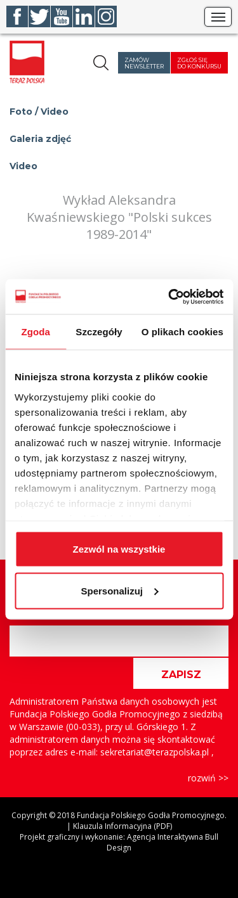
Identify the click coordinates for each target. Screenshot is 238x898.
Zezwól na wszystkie (119, 549)
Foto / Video (39, 111)
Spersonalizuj (119, 590)
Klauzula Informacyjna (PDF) (122, 826)
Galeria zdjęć (40, 138)
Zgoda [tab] (35, 331)
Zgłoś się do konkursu (199, 63)
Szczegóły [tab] (99, 331)
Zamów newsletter (144, 63)
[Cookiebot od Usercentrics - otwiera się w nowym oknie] (169, 296)
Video (23, 166)
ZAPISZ (181, 675)
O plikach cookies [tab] (182, 331)
